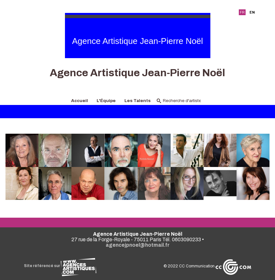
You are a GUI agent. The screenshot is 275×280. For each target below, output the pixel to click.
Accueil (79, 100)
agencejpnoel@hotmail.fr (138, 245)
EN (252, 12)
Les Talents (137, 100)
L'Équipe (106, 100)
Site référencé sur (60, 266)
